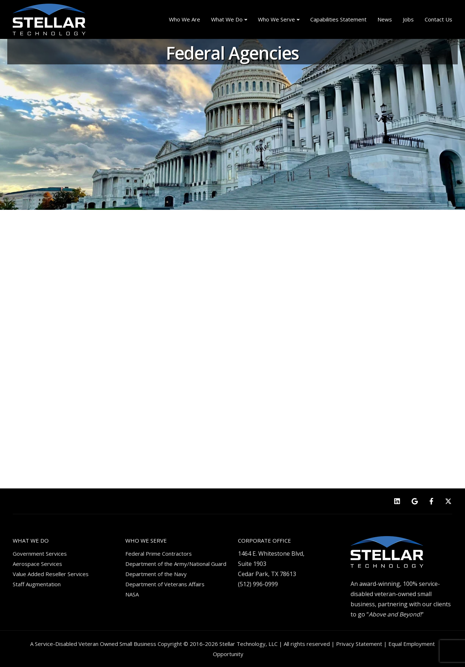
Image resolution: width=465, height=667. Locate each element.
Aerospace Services (37, 563)
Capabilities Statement (338, 19)
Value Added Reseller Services (51, 574)
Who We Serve (276, 19)
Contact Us (438, 19)
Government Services (40, 553)
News (384, 19)
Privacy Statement (359, 643)
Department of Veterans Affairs (165, 584)
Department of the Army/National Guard (175, 563)
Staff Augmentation (37, 584)
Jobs (408, 19)
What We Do (227, 19)
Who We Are (184, 19)
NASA (132, 594)
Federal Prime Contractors (158, 553)
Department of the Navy (156, 574)
